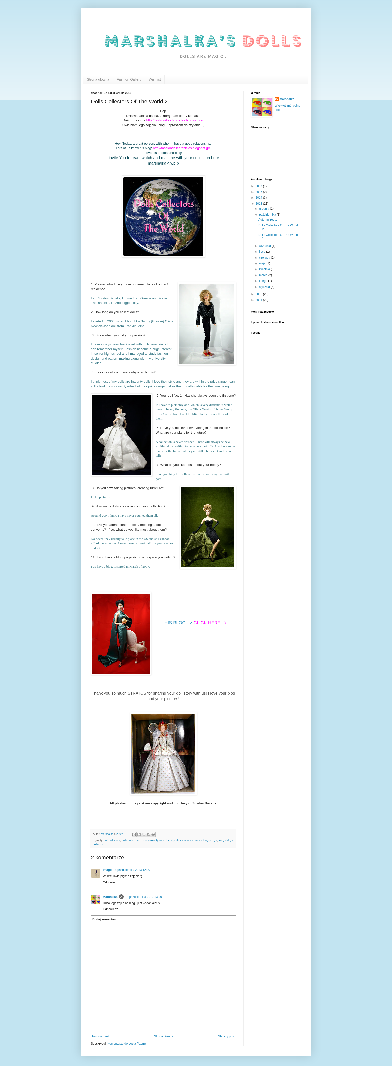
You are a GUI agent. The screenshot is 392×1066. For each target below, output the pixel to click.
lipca (262, 251)
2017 (259, 186)
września (265, 246)
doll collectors (112, 840)
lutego (263, 281)
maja (262, 263)
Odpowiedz (110, 882)
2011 (259, 300)
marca (263, 275)
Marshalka (110, 897)
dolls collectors (131, 840)
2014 (259, 197)
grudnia (264, 208)
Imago (107, 870)
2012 (259, 294)
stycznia (265, 287)
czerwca (265, 257)
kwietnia (265, 269)
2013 (259, 203)
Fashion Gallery (129, 79)
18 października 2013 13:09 (143, 897)
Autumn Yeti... (267, 219)
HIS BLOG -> (195, 622)
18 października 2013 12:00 (131, 870)
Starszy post (226, 1036)
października (268, 214)
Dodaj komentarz (104, 919)
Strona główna (98, 79)
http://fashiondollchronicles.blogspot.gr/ (193, 840)
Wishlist (155, 79)
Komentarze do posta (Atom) (127, 1043)
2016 (259, 192)
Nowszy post (100, 1036)
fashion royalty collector (155, 840)
